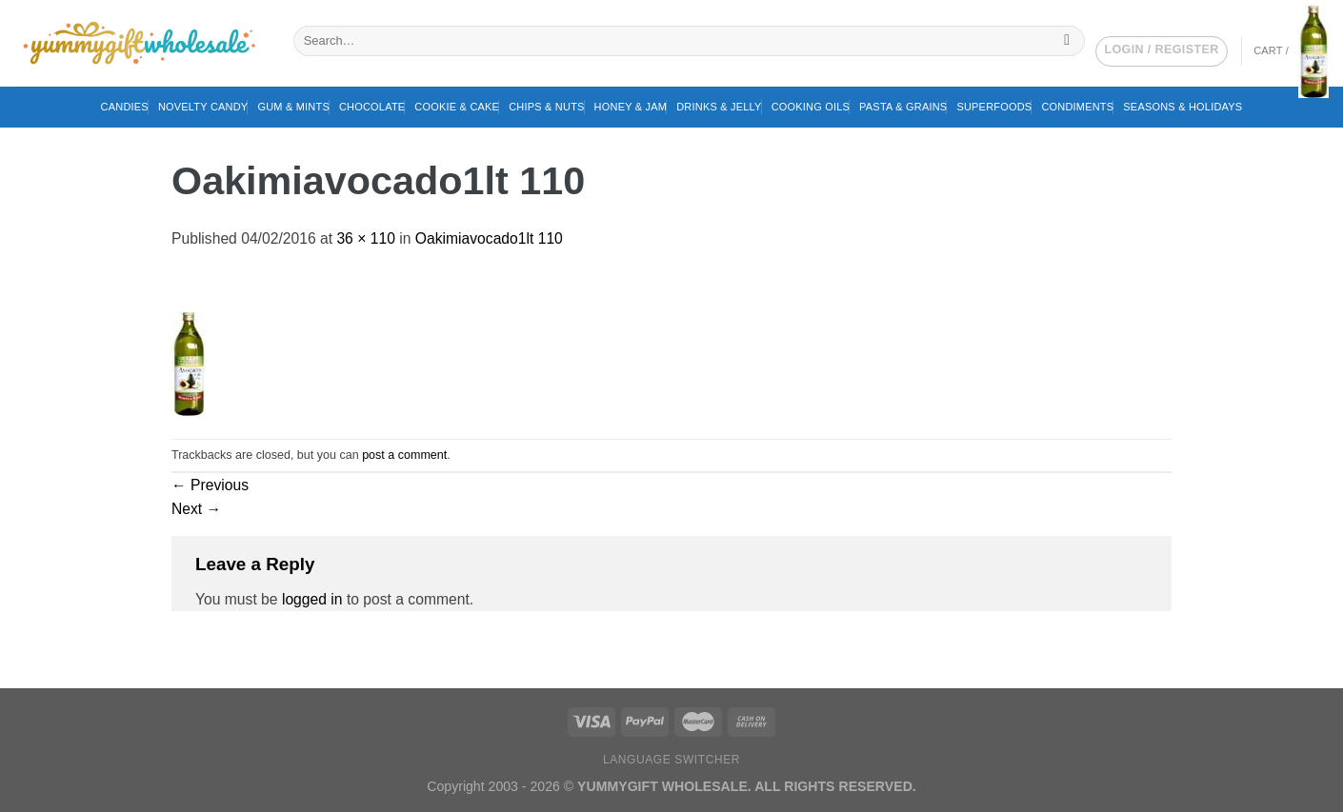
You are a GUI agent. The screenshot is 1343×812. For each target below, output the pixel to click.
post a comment (404, 455)
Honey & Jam (631, 106)
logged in (312, 599)
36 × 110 (365, 238)
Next (196, 509)
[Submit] (1067, 40)
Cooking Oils (811, 106)
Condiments (1077, 106)
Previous (210, 485)
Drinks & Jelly (718, 106)
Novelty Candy (203, 106)
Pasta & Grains (903, 106)
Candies (125, 106)
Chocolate (372, 106)
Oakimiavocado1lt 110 (489, 238)
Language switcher (671, 759)
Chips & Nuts (546, 106)
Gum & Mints (293, 106)
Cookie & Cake (456, 106)
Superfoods (994, 106)
